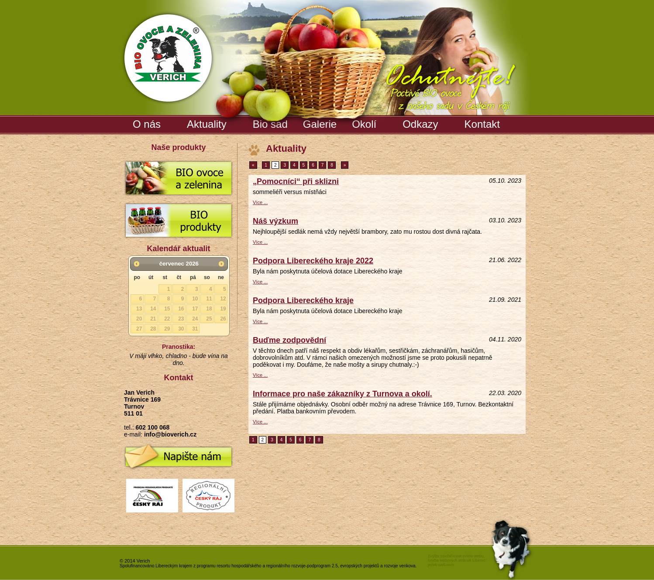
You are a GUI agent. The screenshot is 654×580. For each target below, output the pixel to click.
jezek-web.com (441, 565)
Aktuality (207, 124)
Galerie (321, 122)
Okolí (364, 124)
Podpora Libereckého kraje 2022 (313, 260)
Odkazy (420, 124)
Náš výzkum (275, 221)
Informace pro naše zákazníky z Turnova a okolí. (342, 393)
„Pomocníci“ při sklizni (296, 181)
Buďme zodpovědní (289, 340)
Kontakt (482, 124)
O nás (147, 124)
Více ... (260, 202)
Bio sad (271, 122)
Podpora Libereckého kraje (303, 300)
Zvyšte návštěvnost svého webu (456, 556)
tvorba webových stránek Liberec (456, 560)
